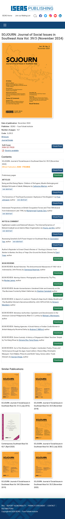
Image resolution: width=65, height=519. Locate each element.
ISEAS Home (7, 16)
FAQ (3, 506)
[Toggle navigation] (4, 25)
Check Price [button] (57, 146)
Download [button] (58, 175)
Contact (51, 506)
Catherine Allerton (40, 186)
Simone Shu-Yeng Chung (28, 340)
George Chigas (16, 357)
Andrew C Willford (37, 329)
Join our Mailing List (22, 16)
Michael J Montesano (51, 316)
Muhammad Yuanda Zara (36, 211)
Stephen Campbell (44, 291)
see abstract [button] (7, 189)
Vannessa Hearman (31, 270)
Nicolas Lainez (9, 280)
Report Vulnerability (16, 506)
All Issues (5, 137)
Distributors (7, 509)
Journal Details (7, 140)
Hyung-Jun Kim (49, 228)
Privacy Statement (36, 506)
